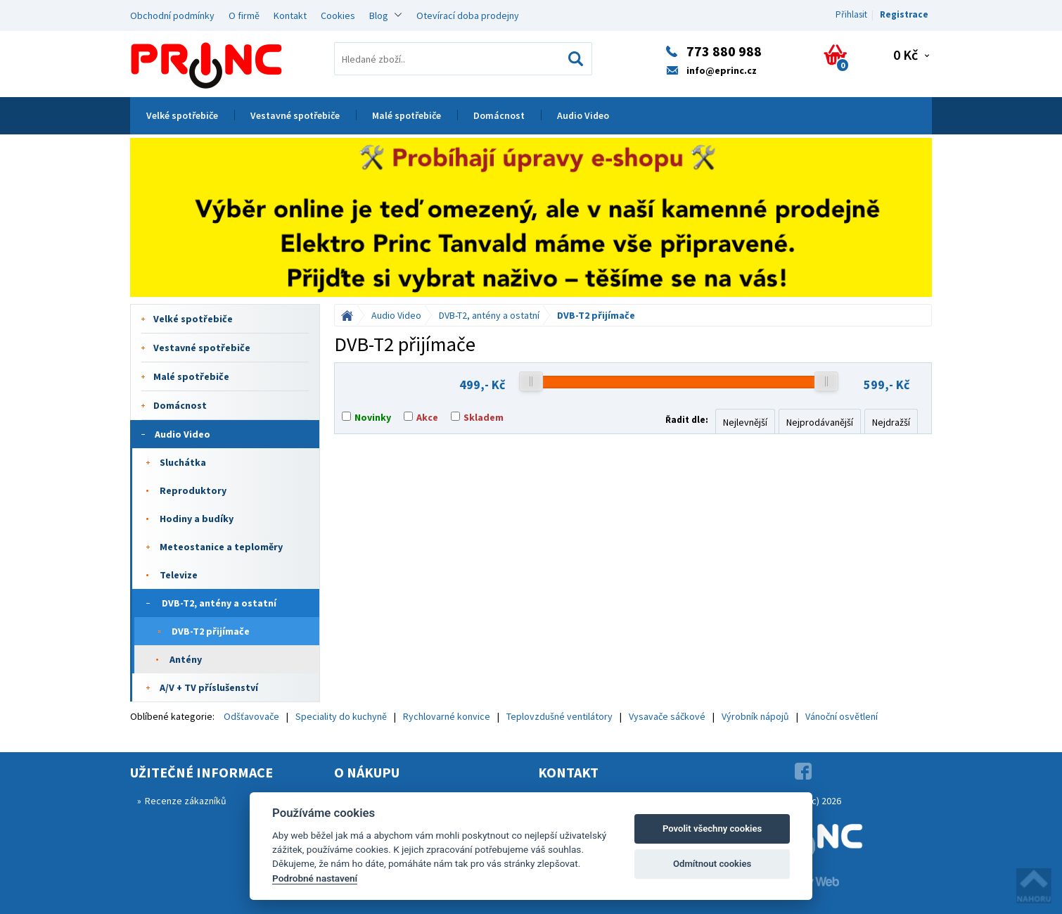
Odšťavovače (251, 716)
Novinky (372, 417)
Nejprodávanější (819, 422)
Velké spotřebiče (182, 115)
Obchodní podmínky (172, 15)
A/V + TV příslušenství (209, 687)
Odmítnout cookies (712, 863)
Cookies (338, 15)
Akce (427, 417)
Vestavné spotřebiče (295, 115)
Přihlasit (851, 14)
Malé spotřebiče (406, 115)
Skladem (483, 417)
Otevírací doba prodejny (467, 15)
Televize (179, 575)
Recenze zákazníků (185, 800)
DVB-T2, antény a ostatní (219, 603)
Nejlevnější (745, 422)
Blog (378, 15)
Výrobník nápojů (755, 716)
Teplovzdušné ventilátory (559, 716)
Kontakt (290, 15)
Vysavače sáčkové (667, 716)
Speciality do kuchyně (341, 716)
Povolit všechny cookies (712, 828)
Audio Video (583, 115)
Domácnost (499, 115)
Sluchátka (183, 462)
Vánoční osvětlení (841, 716)
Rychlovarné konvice (446, 716)
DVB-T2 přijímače (211, 631)
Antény (185, 659)
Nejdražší (891, 422)
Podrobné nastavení (314, 878)
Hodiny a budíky (196, 518)
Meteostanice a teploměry (221, 546)
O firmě (244, 15)
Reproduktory (193, 490)
